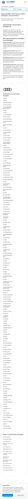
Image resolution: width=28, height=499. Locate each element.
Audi (5, 98)
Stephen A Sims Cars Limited (8, 444)
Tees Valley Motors (7, 451)
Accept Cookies (8, 495)
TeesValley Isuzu (6, 465)
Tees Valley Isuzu (7, 441)
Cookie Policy (20, 495)
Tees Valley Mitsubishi (8, 470)
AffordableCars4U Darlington (7, 460)
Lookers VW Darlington (6, 457)
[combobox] (20, 9)
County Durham (4, 6)
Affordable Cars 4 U (7, 449)
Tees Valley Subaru (7, 439)
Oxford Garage (6, 437)
